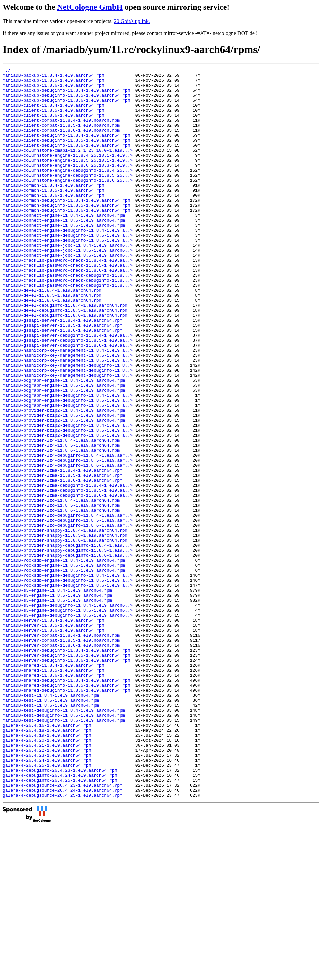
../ (6, 71)
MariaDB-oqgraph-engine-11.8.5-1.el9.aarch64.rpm (64, 449)
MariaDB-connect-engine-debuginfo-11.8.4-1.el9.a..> (68, 263)
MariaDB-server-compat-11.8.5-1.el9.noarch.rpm (61, 755)
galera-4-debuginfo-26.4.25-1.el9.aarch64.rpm (60, 923)
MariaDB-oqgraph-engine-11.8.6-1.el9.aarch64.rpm (64, 455)
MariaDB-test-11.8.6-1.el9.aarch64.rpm (51, 833)
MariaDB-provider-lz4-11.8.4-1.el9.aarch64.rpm (61, 515)
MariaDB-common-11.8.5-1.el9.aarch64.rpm (53, 215)
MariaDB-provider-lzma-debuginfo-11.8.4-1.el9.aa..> (68, 569)
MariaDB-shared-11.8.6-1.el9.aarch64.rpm (53, 797)
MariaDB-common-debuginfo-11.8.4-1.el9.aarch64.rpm (66, 227)
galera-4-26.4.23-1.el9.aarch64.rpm (47, 893)
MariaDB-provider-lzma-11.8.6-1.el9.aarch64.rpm (62, 563)
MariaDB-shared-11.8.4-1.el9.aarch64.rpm (53, 785)
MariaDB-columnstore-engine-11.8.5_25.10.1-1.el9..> (68, 179)
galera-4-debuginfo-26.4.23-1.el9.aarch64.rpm (60, 911)
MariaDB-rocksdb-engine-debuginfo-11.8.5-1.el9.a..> (68, 683)
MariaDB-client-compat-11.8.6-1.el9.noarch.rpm (61, 143)
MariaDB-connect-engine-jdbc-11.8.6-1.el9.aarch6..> (68, 293)
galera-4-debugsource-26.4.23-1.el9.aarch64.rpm (62, 929)
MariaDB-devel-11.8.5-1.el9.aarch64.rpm (52, 341)
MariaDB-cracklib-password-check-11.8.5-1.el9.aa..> (68, 305)
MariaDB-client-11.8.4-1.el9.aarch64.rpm (53, 113)
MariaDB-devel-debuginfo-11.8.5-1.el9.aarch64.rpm (65, 359)
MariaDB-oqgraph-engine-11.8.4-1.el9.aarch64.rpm (64, 443)
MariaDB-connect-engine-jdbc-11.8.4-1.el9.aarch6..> (68, 281)
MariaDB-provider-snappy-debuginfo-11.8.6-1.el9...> (68, 653)
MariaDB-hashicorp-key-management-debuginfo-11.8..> (68, 425)
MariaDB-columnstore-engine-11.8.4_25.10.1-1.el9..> (68, 173)
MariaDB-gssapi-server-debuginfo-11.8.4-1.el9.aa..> (68, 389)
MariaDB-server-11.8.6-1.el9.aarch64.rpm (53, 743)
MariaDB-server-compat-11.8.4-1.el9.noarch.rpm (61, 749)
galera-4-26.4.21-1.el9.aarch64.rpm (47, 881)
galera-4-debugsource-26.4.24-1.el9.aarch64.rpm (62, 935)
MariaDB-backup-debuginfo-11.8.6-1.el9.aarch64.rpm (66, 107)
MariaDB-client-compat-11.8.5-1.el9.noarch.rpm (61, 137)
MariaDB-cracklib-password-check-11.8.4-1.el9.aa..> (68, 299)
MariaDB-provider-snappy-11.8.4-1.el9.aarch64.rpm (65, 623)
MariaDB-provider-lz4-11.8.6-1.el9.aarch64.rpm (61, 527)
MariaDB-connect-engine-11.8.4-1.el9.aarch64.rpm (64, 245)
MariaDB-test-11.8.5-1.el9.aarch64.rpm (51, 827)
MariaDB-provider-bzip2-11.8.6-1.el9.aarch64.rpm (64, 491)
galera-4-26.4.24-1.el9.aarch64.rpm (47, 899)
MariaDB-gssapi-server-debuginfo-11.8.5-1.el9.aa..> (68, 395)
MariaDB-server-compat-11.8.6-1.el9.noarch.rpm (61, 761)
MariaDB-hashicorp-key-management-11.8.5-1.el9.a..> (68, 413)
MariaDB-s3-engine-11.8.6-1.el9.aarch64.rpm (57, 707)
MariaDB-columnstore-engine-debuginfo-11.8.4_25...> (68, 191)
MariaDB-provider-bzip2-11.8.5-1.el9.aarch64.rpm (64, 485)
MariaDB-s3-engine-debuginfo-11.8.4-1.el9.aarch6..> (68, 713)
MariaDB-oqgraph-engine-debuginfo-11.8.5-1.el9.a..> (68, 467)
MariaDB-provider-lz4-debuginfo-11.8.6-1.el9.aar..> (68, 545)
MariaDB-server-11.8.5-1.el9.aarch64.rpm (53, 737)
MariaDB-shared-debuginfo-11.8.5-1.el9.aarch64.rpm (66, 809)
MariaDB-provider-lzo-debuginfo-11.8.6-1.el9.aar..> (68, 617)
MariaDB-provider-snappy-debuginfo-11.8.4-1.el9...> (68, 641)
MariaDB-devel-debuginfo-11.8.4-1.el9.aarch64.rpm (65, 353)
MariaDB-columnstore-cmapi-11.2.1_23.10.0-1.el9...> (68, 167)
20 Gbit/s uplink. (132, 21)
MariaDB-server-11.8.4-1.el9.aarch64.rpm (53, 731)
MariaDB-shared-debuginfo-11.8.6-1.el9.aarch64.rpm (66, 815)
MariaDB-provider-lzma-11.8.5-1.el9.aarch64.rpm (62, 557)
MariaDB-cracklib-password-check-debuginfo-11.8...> (68, 317)
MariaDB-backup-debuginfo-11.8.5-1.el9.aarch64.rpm (66, 101)
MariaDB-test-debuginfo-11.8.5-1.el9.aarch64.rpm (64, 845)
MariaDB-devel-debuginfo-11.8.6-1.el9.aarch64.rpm (65, 365)
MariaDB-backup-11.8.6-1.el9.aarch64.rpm (53, 89)
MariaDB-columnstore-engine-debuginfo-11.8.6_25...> (68, 203)
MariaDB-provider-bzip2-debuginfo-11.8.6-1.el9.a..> (68, 509)
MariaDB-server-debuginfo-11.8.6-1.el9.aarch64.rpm (66, 779)
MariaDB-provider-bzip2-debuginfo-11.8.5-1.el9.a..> (68, 503)
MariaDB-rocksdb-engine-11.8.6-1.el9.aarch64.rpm (64, 671)
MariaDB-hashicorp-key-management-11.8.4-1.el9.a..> (68, 407)
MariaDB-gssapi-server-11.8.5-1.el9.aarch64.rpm (62, 377)
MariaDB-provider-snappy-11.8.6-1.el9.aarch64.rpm (65, 635)
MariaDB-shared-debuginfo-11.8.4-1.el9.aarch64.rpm (66, 803)
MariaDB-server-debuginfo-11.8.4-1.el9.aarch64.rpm (66, 767)
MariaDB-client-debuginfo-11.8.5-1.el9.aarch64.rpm (66, 155)
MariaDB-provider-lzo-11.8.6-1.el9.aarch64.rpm (61, 599)
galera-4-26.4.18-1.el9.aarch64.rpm (47, 863)
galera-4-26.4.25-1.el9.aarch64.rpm (47, 905)
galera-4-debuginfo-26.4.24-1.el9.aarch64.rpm (60, 917)
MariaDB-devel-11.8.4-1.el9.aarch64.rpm (52, 335)
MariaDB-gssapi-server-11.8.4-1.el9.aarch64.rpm (62, 371)
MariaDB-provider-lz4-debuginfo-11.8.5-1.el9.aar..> (68, 539)
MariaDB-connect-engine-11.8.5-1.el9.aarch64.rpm (64, 251)
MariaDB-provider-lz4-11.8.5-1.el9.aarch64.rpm (61, 521)
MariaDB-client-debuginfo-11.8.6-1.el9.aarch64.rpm (66, 161)
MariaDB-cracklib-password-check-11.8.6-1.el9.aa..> (68, 311)
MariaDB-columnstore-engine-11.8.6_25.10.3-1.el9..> (68, 185)
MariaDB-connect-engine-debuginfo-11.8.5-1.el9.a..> (68, 269)
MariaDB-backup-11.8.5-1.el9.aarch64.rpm (53, 83)
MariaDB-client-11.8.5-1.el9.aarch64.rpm (53, 119)
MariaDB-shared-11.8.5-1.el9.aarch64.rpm (53, 791)
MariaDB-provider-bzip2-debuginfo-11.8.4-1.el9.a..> (68, 497)
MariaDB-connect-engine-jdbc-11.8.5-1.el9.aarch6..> (68, 287)
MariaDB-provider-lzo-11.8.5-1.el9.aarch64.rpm (61, 593)
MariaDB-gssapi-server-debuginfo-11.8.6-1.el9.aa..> (68, 401)
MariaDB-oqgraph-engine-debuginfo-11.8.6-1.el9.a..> (68, 473)
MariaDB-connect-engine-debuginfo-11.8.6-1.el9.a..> (68, 275)
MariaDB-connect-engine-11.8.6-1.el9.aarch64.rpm (64, 257)
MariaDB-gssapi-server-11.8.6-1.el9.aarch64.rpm (62, 383)
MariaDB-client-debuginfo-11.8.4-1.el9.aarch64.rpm (66, 149)
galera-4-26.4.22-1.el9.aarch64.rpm (47, 887)
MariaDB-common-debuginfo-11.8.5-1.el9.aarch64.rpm (66, 233)
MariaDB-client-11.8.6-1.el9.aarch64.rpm (53, 125)
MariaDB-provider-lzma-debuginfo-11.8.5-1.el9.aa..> (68, 575)
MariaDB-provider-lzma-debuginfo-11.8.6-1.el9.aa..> (68, 581)
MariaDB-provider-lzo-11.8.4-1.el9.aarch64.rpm (61, 587)
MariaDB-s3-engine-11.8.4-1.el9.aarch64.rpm (57, 695)
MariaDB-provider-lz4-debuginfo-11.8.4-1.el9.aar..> (68, 533)
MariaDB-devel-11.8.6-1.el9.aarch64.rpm (52, 347)
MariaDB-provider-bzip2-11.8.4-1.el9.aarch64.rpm (64, 479)
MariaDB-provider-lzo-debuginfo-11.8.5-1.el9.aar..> (68, 611)
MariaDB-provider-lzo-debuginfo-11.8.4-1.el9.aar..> (68, 605)
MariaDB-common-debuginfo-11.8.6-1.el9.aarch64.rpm (66, 239)
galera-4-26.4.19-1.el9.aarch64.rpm (47, 869)
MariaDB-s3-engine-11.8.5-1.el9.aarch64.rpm (57, 701)
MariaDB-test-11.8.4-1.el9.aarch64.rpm (51, 821)
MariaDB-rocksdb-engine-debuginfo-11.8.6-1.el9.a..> (68, 689)
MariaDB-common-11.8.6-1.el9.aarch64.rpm (53, 221)
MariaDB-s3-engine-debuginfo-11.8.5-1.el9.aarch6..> (68, 719)
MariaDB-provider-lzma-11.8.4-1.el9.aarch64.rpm (62, 551)
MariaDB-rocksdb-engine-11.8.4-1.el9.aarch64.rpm (64, 659)
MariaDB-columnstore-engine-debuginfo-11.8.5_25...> (68, 197)
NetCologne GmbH (90, 7)
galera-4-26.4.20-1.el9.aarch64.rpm (47, 875)
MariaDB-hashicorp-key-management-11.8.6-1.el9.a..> (68, 419)
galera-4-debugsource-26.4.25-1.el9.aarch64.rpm (62, 941)
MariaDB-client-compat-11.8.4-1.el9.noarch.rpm (61, 131)
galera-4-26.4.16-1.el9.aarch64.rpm (47, 857)
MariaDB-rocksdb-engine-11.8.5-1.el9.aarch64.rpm (64, 665)
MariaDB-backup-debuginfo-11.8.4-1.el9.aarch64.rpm (66, 95)
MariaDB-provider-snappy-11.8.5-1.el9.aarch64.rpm (65, 629)
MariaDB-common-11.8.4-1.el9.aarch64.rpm (53, 209)
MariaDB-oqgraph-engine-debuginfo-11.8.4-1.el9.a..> (68, 461)
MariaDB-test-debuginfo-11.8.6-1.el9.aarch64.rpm (64, 851)
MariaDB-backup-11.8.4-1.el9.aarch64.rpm (53, 77)
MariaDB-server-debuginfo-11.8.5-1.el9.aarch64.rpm (66, 773)
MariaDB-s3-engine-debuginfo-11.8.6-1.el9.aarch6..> (68, 725)
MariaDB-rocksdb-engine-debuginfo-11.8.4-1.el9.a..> (68, 677)
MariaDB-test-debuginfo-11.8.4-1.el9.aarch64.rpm (64, 839)
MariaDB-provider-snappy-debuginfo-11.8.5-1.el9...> (68, 647)
